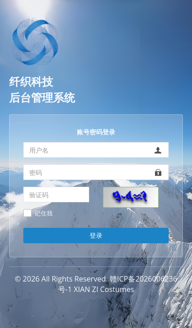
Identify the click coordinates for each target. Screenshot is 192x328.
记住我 (44, 213)
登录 (96, 235)
